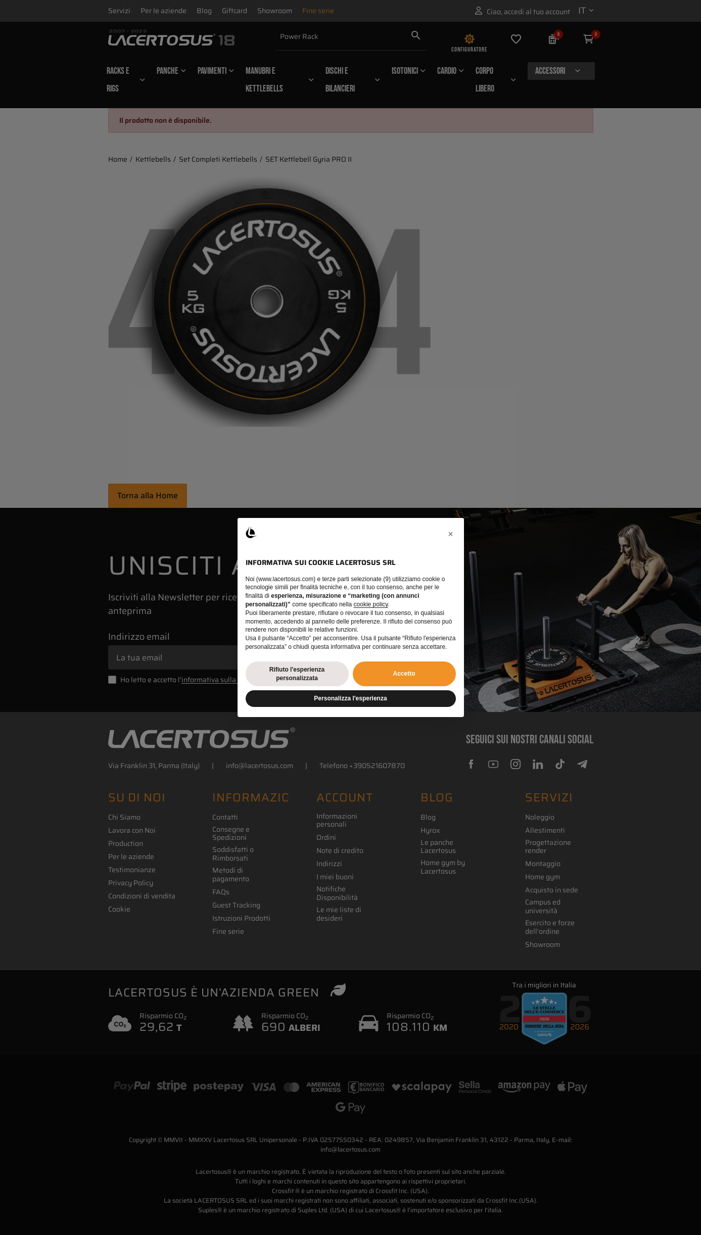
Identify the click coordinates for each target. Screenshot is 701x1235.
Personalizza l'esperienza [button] (350, 698)
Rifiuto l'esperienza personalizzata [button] (297, 674)
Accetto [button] (404, 673)
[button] (451, 534)
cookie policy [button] (371, 604)
